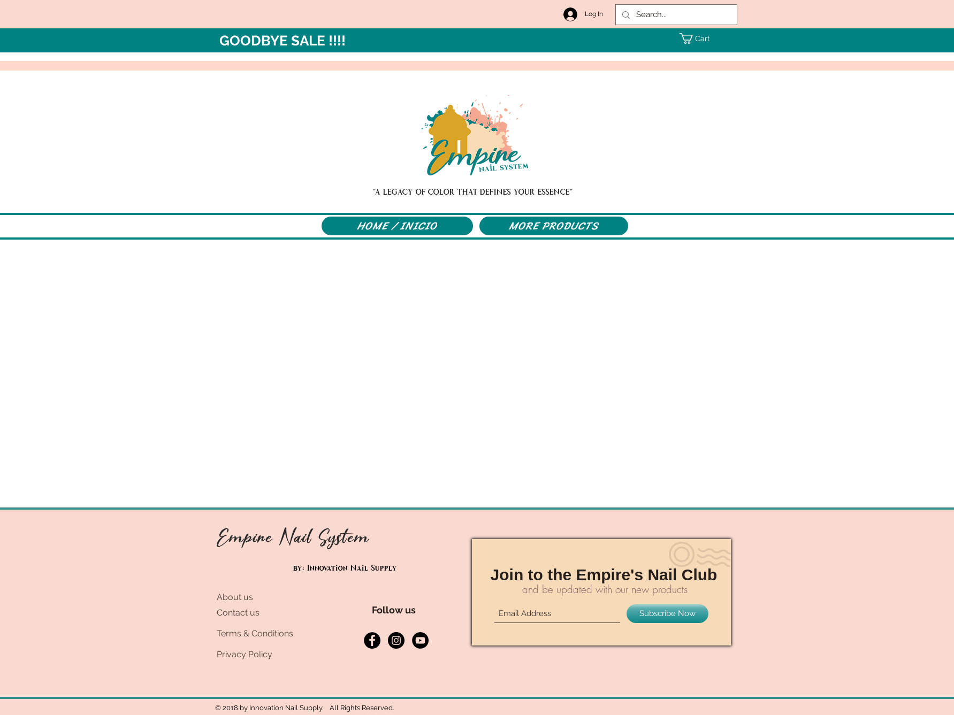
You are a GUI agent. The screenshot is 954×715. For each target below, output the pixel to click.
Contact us (238, 613)
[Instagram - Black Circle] (396, 640)
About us (235, 597)
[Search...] (675, 15)
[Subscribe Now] (667, 613)
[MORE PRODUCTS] (553, 226)
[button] (700, 38)
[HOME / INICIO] (397, 226)
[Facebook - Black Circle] (372, 640)
